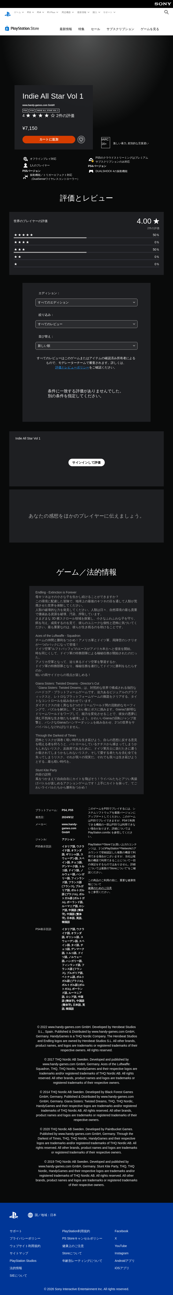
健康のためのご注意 (100, 883)
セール (95, 25)
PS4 (39, 12)
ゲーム (17, 12)
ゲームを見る (150, 25)
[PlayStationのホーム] (7, 12)
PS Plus (51, 12)
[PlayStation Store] (23, 24)
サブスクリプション (120, 25)
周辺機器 (66, 12)
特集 (81, 25)
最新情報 (81, 12)
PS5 (29, 12)
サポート (107, 12)
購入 (95, 12)
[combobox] (86, 298)
